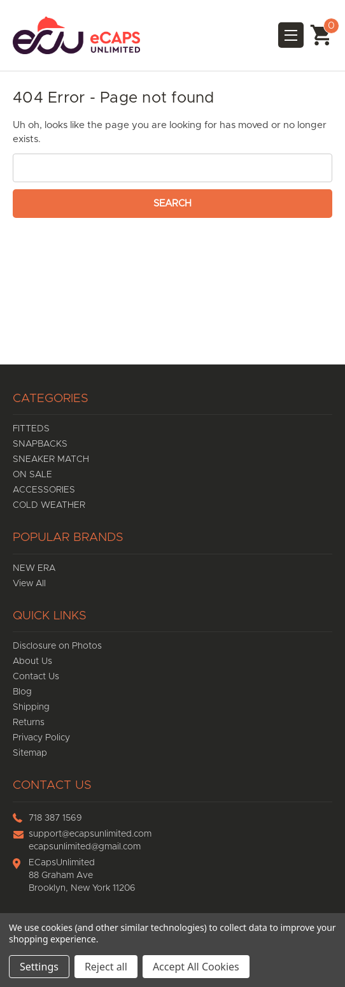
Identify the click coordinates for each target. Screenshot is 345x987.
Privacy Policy (41, 737)
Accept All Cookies (196, 967)
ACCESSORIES (44, 490)
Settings (39, 967)
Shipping (31, 707)
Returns (29, 722)
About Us (32, 661)
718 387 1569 (55, 818)
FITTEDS (31, 428)
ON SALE (32, 474)
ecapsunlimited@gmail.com (85, 846)
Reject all (106, 967)
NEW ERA (34, 568)
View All (29, 583)
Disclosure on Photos (57, 646)
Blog (22, 692)
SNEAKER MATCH (51, 459)
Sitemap (30, 753)
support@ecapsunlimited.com (90, 834)
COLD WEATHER (49, 505)
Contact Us (36, 676)
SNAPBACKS (40, 444)
